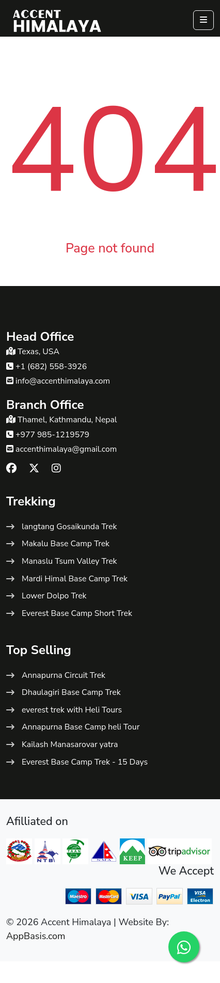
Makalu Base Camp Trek (65, 543)
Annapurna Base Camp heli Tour (80, 727)
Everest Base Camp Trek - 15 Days (85, 762)
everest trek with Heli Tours (72, 710)
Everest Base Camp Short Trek (77, 613)
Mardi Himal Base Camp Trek (75, 578)
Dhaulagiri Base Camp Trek (71, 692)
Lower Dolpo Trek (54, 595)
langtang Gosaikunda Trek (69, 526)
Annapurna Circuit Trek (63, 675)
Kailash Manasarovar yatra (70, 744)
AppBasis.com (36, 936)
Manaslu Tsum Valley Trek (69, 561)
